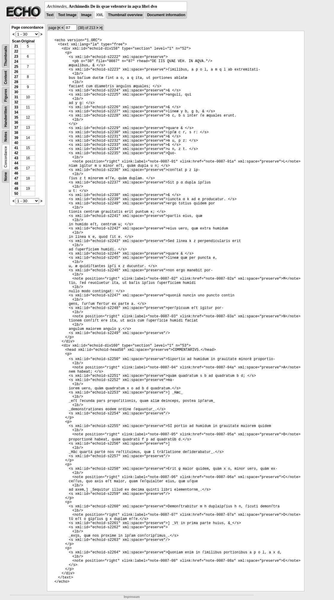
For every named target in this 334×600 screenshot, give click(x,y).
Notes (6, 137)
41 (16, 148)
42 (16, 153)
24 (16, 61)
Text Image (67, 15)
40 (16, 143)
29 (16, 87)
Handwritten (6, 116)
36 (16, 122)
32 (16, 102)
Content (6, 77)
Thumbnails (6, 56)
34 (16, 112)
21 (16, 46)
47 (16, 178)
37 (16, 127)
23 (16, 56)
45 (16, 168)
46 (16, 173)
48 (16, 183)
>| (100, 28)
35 (16, 117)
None (6, 176)
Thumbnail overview (125, 15)
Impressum (132, 597)
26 (16, 72)
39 (16, 138)
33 (16, 107)
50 (16, 194)
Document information (166, 15)
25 (16, 67)
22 (16, 51)
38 (16, 133)
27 (16, 77)
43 (16, 158)
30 (16, 92)
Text (49, 15)
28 (16, 82)
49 (16, 188)
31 (16, 97)
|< (58, 28)
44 (16, 163)
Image (86, 15)
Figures (6, 95)
